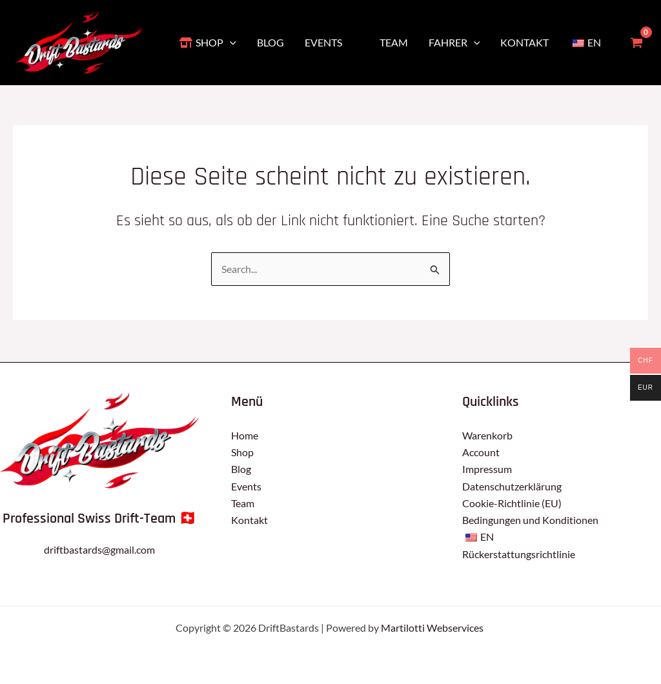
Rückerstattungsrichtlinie (518, 554)
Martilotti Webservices (433, 627)
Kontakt (249, 520)
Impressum (487, 469)
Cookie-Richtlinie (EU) (512, 503)
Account (481, 452)
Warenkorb (487, 435)
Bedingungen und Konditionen (530, 520)
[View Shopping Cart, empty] (636, 42)
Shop (242, 452)
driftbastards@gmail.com (99, 549)
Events (246, 486)
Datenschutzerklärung (512, 486)
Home (244, 435)
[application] (229, 42)
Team (242, 503)
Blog (241, 469)
